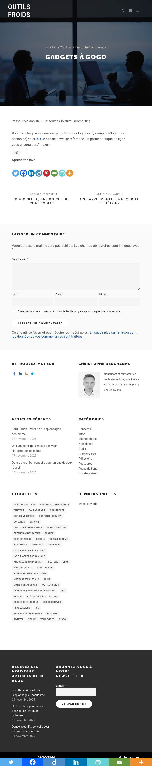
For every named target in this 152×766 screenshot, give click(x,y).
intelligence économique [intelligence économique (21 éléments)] (29, 556)
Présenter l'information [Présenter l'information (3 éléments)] (42, 596)
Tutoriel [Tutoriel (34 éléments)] (52, 614)
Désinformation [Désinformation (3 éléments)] (56, 527)
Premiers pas (87, 453)
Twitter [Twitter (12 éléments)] (19, 619)
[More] (69, 170)
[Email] (54, 170)
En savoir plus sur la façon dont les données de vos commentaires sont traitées (74, 334)
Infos (81, 434)
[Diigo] (38, 170)
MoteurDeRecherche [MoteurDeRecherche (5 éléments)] (26, 579)
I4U (38, 139)
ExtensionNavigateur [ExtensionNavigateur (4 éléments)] (27, 533)
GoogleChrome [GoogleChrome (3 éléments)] (59, 539)
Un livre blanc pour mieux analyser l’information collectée (27, 711)
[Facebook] (23, 170)
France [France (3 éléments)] (49, 533)
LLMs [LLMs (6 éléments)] (66, 562)
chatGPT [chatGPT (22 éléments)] (19, 510)
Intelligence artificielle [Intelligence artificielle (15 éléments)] (29, 550)
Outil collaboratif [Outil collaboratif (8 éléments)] (26, 585)
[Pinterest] (46, 170)
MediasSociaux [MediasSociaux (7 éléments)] (23, 568)
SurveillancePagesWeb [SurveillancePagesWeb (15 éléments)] (28, 614)
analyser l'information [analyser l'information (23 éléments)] (54, 505)
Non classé (85, 444)
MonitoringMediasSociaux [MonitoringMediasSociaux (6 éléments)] (30, 573)
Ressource (85, 463)
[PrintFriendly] (62, 170)
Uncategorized (87, 473)
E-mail (59, 294)
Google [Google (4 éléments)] (40, 539)
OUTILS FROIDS (19, 11)
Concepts (84, 429)
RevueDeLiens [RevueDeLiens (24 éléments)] (22, 608)
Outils (82, 449)
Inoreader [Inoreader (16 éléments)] (54, 545)
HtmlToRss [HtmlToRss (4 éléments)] (20, 545)
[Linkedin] (31, 170)
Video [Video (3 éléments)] (62, 619)
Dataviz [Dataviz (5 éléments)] (34, 522)
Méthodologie (87, 439)
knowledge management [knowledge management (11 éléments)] (29, 562)
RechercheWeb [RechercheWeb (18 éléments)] (52, 602)
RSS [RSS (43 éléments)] (37, 608)
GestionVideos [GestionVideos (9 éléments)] (22, 539)
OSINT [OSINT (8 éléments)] (47, 579)
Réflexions (85, 458)
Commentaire (20, 259)
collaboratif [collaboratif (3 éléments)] (37, 510)
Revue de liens (87, 468)
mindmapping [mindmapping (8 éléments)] (45, 568)
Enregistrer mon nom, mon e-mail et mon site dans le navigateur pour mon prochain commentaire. (69, 311)
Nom (15, 294)
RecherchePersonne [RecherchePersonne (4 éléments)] (26, 602)
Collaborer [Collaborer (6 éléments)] (57, 510)
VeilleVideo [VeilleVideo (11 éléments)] (47, 619)
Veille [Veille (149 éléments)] (32, 619)
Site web (103, 294)
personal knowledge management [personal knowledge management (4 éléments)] (35, 591)
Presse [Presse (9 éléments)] (18, 596)
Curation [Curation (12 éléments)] (19, 522)
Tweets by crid (87, 504)
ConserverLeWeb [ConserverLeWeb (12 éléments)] (24, 516)
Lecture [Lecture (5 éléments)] (53, 562)
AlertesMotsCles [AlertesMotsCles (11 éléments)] (24, 505)
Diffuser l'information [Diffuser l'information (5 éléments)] (28, 527)
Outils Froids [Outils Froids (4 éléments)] (50, 585)
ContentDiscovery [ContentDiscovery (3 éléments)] (50, 516)
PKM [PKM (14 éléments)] (63, 591)
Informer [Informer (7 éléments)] (37, 545)
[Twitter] (15, 170)
